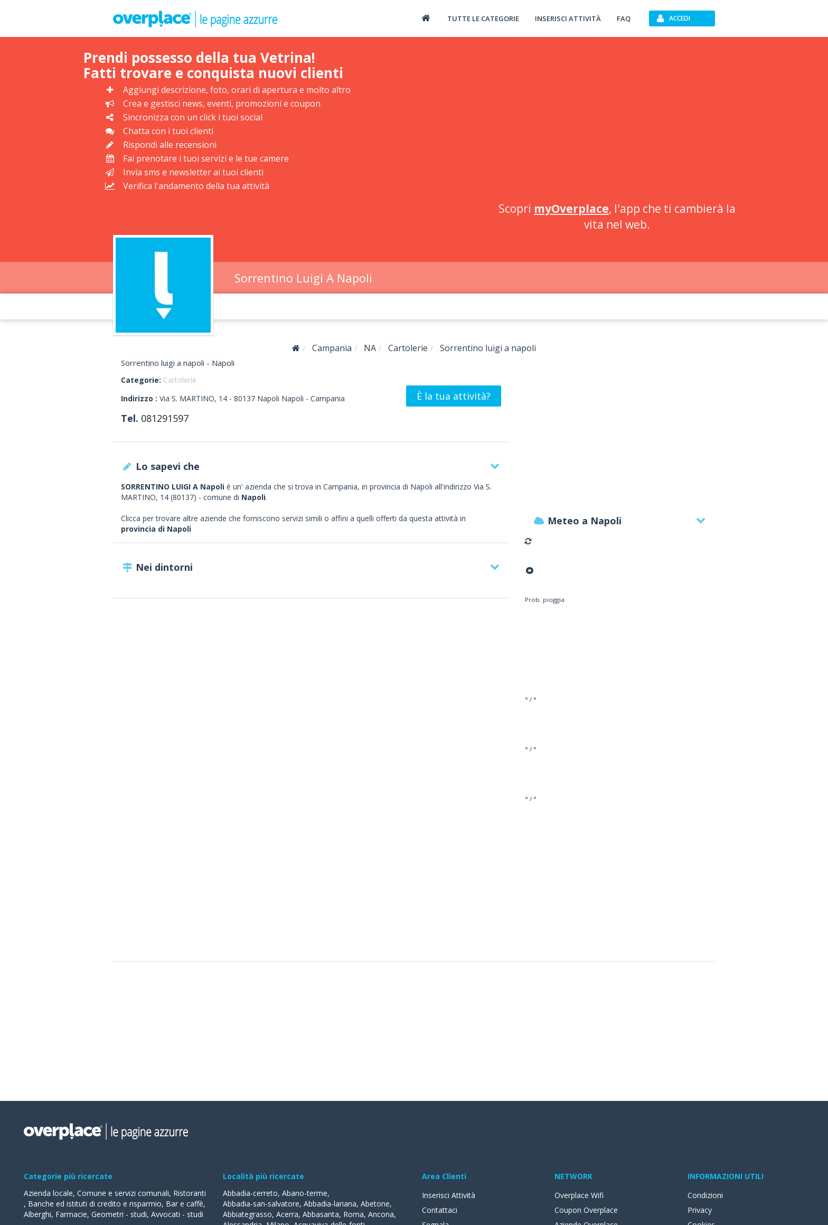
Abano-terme (304, 1193)
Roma (353, 1214)
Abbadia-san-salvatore (261, 1204)
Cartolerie (179, 380)
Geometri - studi (119, 1214)
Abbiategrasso (247, 1214)
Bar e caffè (184, 1204)
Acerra (287, 1214)
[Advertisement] (617, 121)
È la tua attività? (454, 396)
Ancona (381, 1214)
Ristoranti (189, 1193)
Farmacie (71, 1214)
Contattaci (439, 1210)
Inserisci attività (568, 18)
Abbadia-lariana (330, 1204)
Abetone (375, 1204)
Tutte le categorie (483, 18)
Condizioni (705, 1195)
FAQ (624, 18)
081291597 (165, 418)
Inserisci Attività (448, 1195)
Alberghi (37, 1214)
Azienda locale (48, 1193)
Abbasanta (321, 1214)
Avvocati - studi (177, 1214)
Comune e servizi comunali (123, 1193)
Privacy (700, 1210)
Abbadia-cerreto (250, 1193)
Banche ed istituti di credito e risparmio (95, 1204)
